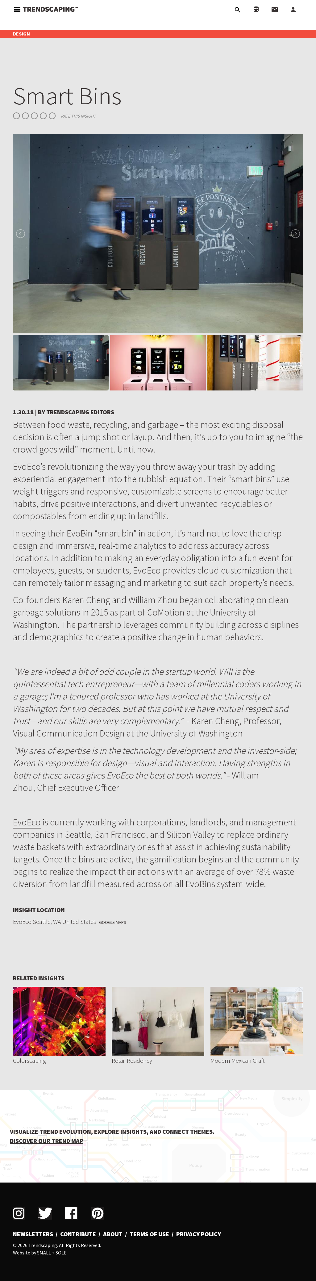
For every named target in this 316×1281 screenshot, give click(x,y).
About (113, 1234)
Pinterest (97, 1213)
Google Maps (112, 922)
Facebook (71, 1213)
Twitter (45, 1213)
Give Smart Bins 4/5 (43, 115)
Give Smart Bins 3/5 (34, 115)
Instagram (19, 1213)
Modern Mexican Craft (237, 1060)
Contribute (78, 1234)
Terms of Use (149, 1234)
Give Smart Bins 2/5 (25, 115)
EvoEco (27, 822)
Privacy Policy (198, 1234)
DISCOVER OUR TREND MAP (46, 1141)
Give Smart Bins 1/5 (16, 115)
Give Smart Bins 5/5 (52, 115)
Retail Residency (132, 1060)
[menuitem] (35, 1234)
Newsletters (33, 1234)
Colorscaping (29, 1060)
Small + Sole (52, 1253)
